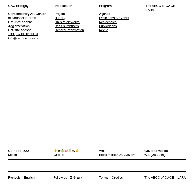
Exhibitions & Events (114, 18)
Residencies (108, 22)
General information (69, 30)
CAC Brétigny (18, 6)
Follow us (60, 177)
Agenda (104, 14)
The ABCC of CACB (159, 177)
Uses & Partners (67, 26)
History (60, 18)
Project (60, 14)
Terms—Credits (111, 177)
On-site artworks (67, 22)
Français (14, 177)
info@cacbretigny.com (24, 38)
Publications (108, 26)
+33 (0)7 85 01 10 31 (23, 34)
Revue (103, 30)
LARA (181, 177)
